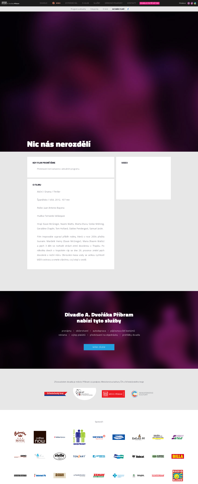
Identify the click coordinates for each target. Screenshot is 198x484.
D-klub (85, 3)
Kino (56, 3)
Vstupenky (94, 9)
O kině (105, 9)
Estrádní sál (71, 3)
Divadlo (43, 3)
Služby (97, 3)
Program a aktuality (78, 9)
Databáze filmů (118, 9)
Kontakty (131, 3)
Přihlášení (182, 3)
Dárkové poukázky (114, 3)
